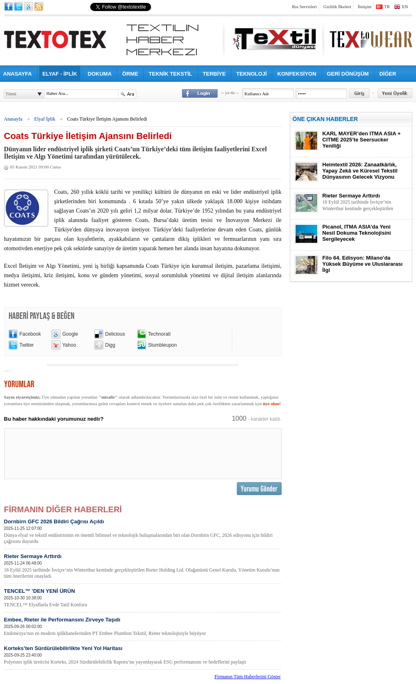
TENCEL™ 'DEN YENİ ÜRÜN (142, 598)
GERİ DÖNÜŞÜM (348, 74)
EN (405, 6)
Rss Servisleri (304, 6)
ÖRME (130, 74)
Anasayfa (13, 119)
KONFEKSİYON (296, 74)
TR (387, 6)
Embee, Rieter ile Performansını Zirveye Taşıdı (142, 627)
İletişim (365, 6)
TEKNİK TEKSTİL (170, 74)
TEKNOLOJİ (251, 74)
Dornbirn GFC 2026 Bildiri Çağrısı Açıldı (142, 531)
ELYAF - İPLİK (59, 74)
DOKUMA (100, 74)
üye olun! (272, 403)
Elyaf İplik (45, 119)
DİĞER (387, 74)
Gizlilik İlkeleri (337, 6)
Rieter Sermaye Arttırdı (142, 566)
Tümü (11, 93)
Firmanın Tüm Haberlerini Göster (247, 677)
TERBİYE (214, 74)
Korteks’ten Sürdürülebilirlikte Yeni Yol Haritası (142, 655)
